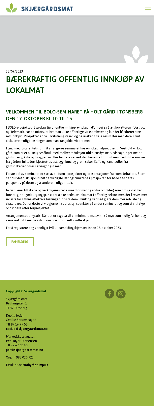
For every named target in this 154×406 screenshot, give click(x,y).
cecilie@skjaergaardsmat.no (27, 328)
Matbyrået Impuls (35, 365)
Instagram (121, 293)
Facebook (109, 293)
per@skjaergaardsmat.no (24, 350)
